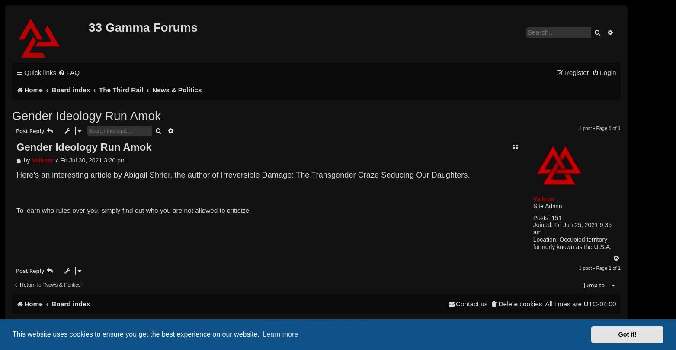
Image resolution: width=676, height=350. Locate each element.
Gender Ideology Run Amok (86, 116)
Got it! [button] (627, 334)
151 (556, 217)
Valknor (544, 198)
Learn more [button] (280, 334)
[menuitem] (69, 72)
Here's (27, 175)
